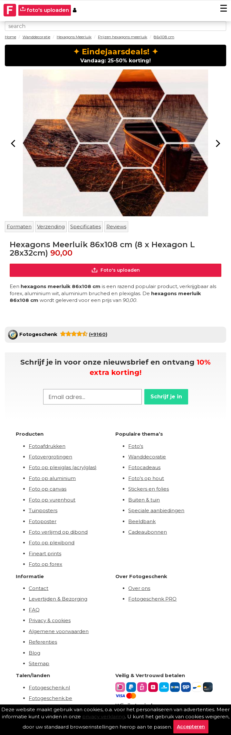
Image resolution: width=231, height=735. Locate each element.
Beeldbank (142, 521)
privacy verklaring (103, 716)
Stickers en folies (148, 489)
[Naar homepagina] (10, 10)
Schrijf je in (166, 397)
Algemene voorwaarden (59, 631)
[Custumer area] (74, 10)
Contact (38, 588)
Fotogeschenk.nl (49, 688)
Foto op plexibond (51, 543)
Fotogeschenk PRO (152, 599)
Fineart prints (45, 553)
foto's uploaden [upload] (44, 9)
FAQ (34, 610)
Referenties (43, 642)
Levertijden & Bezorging (58, 599)
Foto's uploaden (115, 270)
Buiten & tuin (144, 500)
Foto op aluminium (52, 478)
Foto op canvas (47, 489)
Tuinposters (43, 510)
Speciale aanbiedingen (156, 510)
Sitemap (39, 663)
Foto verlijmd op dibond (58, 532)
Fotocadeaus (144, 467)
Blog (34, 653)
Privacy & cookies (50, 620)
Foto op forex (45, 564)
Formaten (19, 226)
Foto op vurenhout (52, 500)
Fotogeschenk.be (50, 698)
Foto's (135, 446)
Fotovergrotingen (50, 457)
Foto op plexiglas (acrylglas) (63, 467)
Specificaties (85, 226)
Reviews (116, 226)
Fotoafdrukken (47, 446)
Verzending (51, 226)
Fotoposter (42, 521)
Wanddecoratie (147, 457)
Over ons (139, 588)
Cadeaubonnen (147, 532)
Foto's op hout (146, 478)
